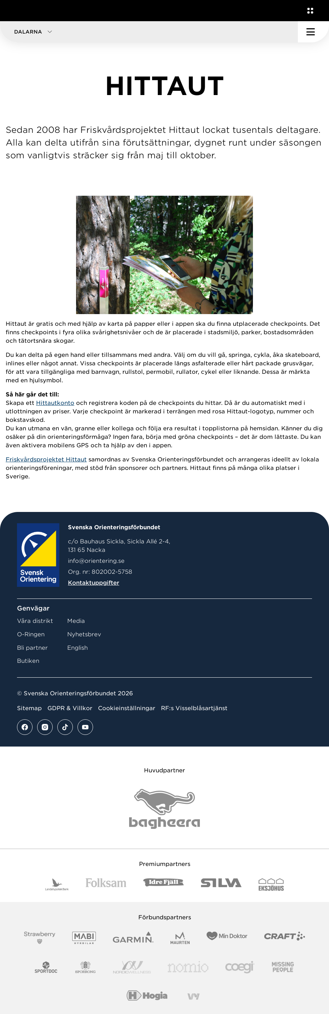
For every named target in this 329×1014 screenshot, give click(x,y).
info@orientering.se (96, 561)
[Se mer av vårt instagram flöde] (45, 727)
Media (76, 621)
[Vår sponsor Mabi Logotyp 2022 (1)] (84, 938)
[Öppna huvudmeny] (313, 32)
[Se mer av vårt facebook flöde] (25, 727)
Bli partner (32, 647)
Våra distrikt (35, 621)
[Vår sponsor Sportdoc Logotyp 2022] (46, 967)
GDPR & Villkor (69, 708)
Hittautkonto (55, 403)
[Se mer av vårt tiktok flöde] (65, 727)
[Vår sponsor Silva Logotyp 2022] (221, 884)
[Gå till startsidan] (18, 10)
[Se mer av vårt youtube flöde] (85, 727)
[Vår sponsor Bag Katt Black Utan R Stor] (164, 809)
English (77, 647)
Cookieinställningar (126, 708)
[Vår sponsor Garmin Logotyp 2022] (133, 938)
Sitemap (29, 708)
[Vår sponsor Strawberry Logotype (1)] (39, 938)
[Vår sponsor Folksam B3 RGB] (106, 884)
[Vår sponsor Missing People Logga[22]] (282, 967)
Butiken (28, 661)
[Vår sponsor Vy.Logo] (193, 996)
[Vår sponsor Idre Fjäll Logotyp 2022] (163, 884)
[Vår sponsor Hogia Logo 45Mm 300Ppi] (147, 996)
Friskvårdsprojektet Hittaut (46, 459)
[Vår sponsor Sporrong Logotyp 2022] (86, 967)
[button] (149, 31)
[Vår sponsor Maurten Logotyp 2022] (180, 938)
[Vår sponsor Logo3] (239, 967)
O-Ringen (31, 634)
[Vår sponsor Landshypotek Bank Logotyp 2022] (57, 884)
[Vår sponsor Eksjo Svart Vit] (271, 884)
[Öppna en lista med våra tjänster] (309, 10)
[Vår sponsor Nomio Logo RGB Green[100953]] (188, 967)
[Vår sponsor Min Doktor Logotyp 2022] (227, 938)
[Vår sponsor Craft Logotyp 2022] (284, 938)
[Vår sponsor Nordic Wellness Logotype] (132, 967)
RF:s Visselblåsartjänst (194, 708)
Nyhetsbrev (84, 634)
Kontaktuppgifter (93, 582)
